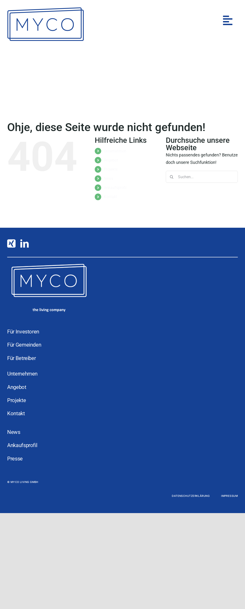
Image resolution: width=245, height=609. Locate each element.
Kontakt (110, 196)
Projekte (110, 169)
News (108, 178)
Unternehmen (115, 151)
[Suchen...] (202, 177)
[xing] (11, 243)
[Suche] (172, 177)
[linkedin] (24, 243)
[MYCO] (45, 9)
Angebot (111, 160)
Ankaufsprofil (115, 187)
